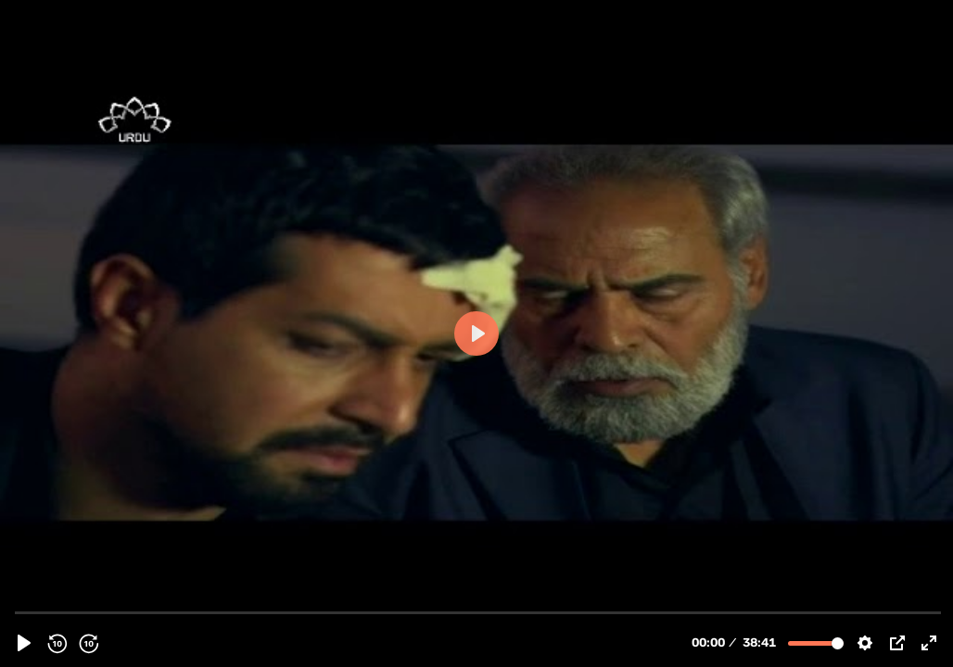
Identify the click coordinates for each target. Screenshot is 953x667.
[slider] (478, 612)
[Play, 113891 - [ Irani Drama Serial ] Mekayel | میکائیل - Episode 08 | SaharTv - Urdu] (24, 643)
